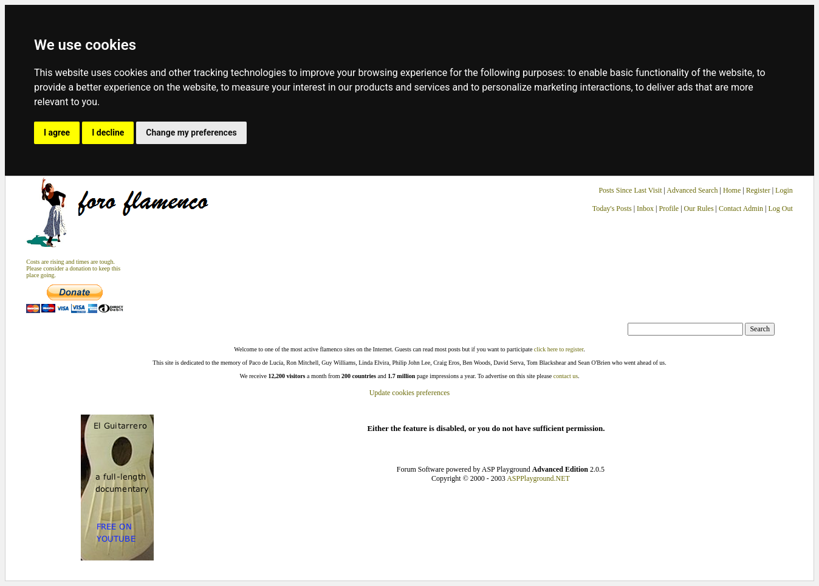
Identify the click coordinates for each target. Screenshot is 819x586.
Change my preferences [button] (191, 132)
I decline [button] (108, 132)
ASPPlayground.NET (538, 478)
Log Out (780, 208)
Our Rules (699, 208)
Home (732, 190)
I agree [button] (57, 132)
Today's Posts (612, 208)
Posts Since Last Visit (630, 190)
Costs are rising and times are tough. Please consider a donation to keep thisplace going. (73, 268)
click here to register (558, 349)
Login (784, 190)
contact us (565, 376)
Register (759, 190)
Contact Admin (741, 208)
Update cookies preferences (409, 392)
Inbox (645, 208)
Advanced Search (692, 190)
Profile (669, 208)
